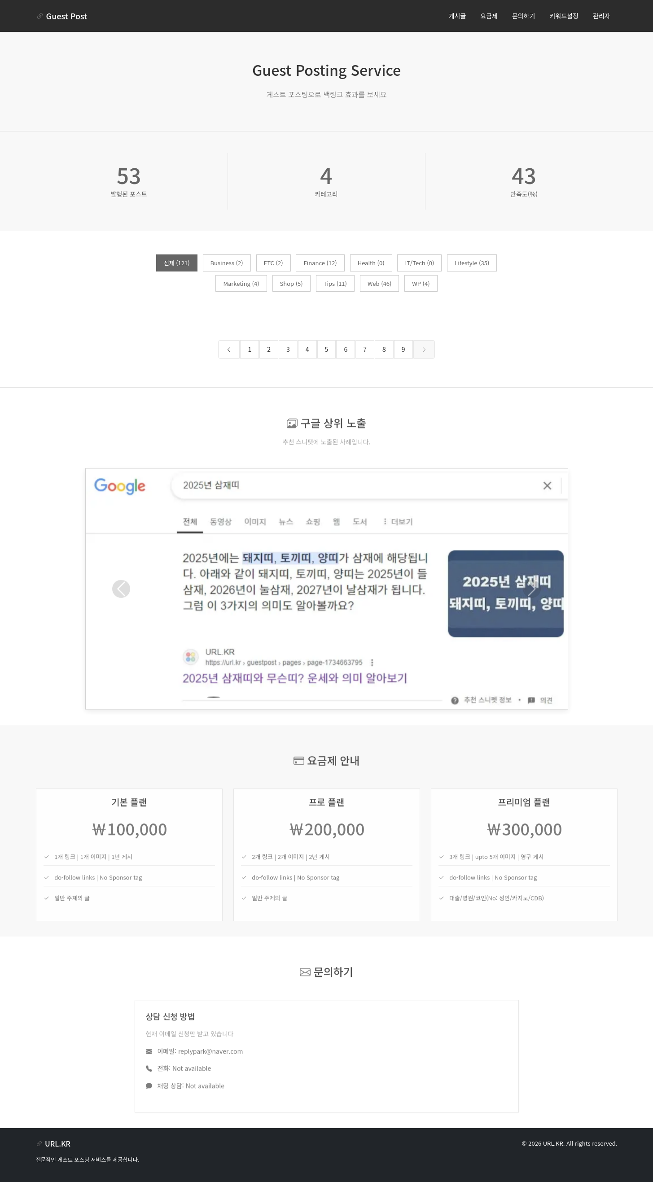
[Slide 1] (213, 715)
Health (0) (371, 262)
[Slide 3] (246, 715)
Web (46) (380, 283)
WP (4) (420, 283)
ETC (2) (273, 262)
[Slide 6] (294, 715)
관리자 (601, 15)
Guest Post (62, 16)
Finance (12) (320, 262)
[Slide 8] (326, 715)
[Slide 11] (375, 715)
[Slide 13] (407, 715)
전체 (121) (177, 262)
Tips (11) (335, 283)
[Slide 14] (423, 715)
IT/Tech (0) (419, 262)
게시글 (457, 15)
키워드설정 (563, 15)
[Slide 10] (359, 715)
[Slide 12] (391, 715)
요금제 (489, 15)
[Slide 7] (310, 715)
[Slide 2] (230, 715)
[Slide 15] (440, 715)
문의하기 (523, 15)
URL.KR (553, 1143)
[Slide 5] (278, 715)
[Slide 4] (262, 715)
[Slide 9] (343, 715)
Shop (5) (291, 283)
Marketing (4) (241, 283)
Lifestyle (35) (472, 262)
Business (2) (226, 262)
